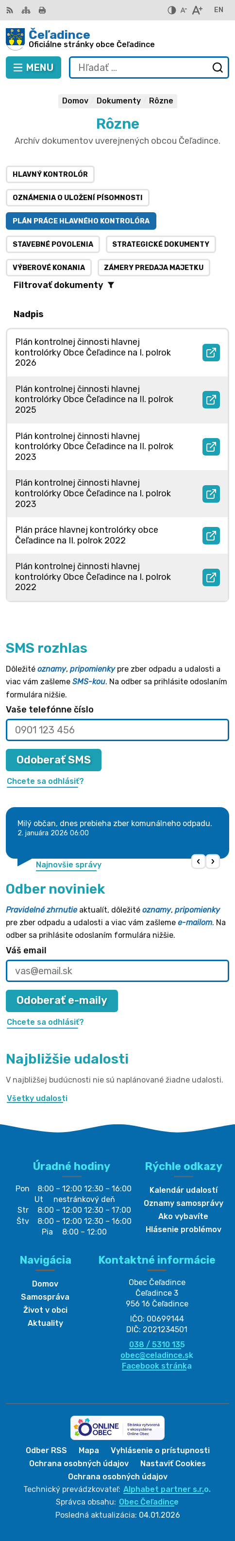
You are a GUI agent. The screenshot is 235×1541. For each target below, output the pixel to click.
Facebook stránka (157, 1366)
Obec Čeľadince (149, 1502)
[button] (198, 861)
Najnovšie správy (68, 864)
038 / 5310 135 (157, 1344)
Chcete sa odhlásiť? (45, 781)
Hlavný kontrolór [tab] (50, 174)
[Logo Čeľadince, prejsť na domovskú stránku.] (117, 39)
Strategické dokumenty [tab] (160, 244)
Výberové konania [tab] (49, 268)
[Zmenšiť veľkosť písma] (183, 10)
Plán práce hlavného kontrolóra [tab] (81, 221)
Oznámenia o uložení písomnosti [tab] (78, 198)
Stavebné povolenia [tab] (53, 244)
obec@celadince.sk (156, 1355)
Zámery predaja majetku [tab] (153, 268)
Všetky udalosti (37, 1098)
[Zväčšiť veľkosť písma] (196, 10)
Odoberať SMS (54, 759)
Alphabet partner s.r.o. (167, 1489)
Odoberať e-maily (62, 1000)
